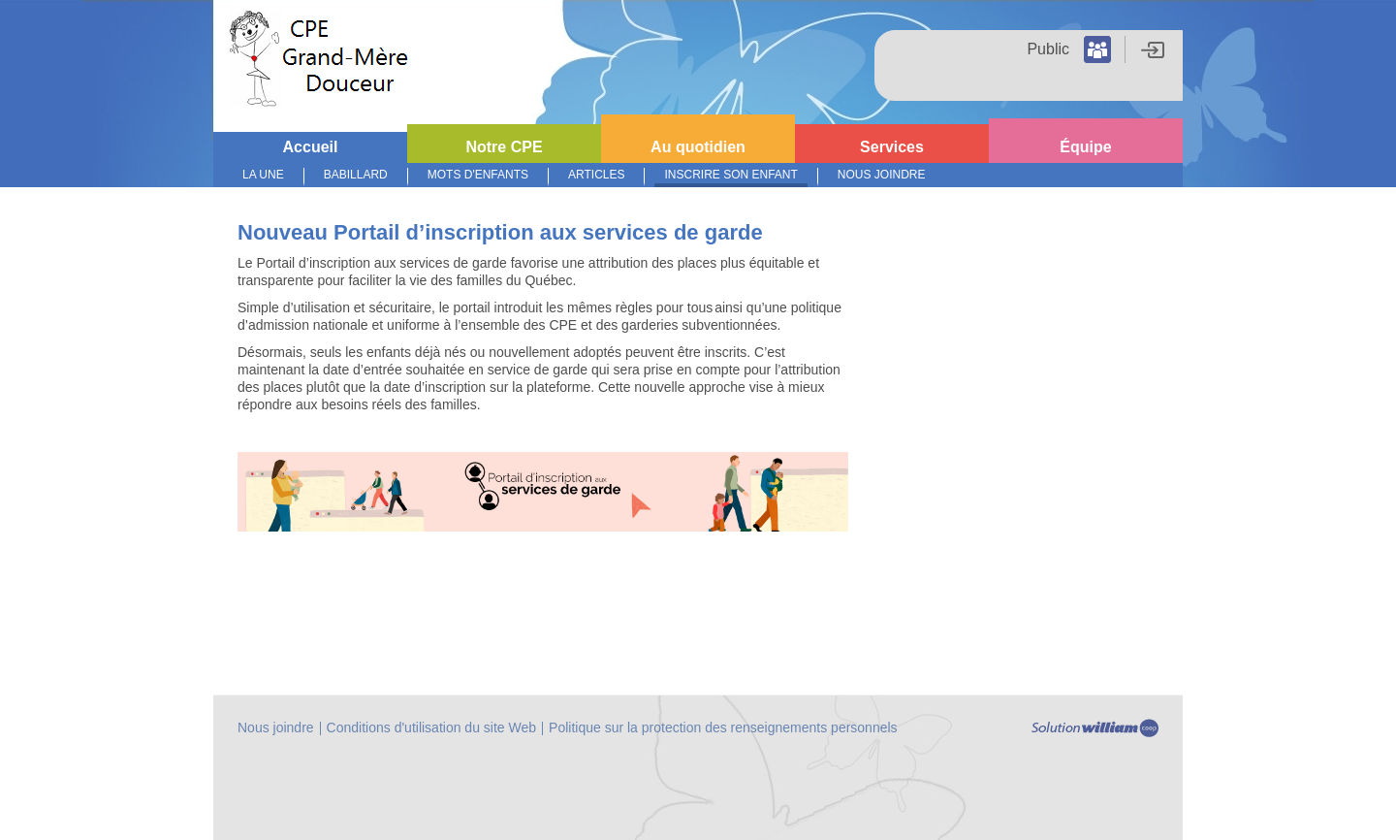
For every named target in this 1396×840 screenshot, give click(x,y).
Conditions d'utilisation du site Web (431, 727)
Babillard (356, 174)
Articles (596, 174)
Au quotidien (698, 147)
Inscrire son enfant (730, 174)
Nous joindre (882, 174)
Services (892, 147)
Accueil (310, 147)
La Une (263, 174)
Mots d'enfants (478, 174)
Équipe (1085, 147)
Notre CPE (503, 147)
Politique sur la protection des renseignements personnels (723, 727)
